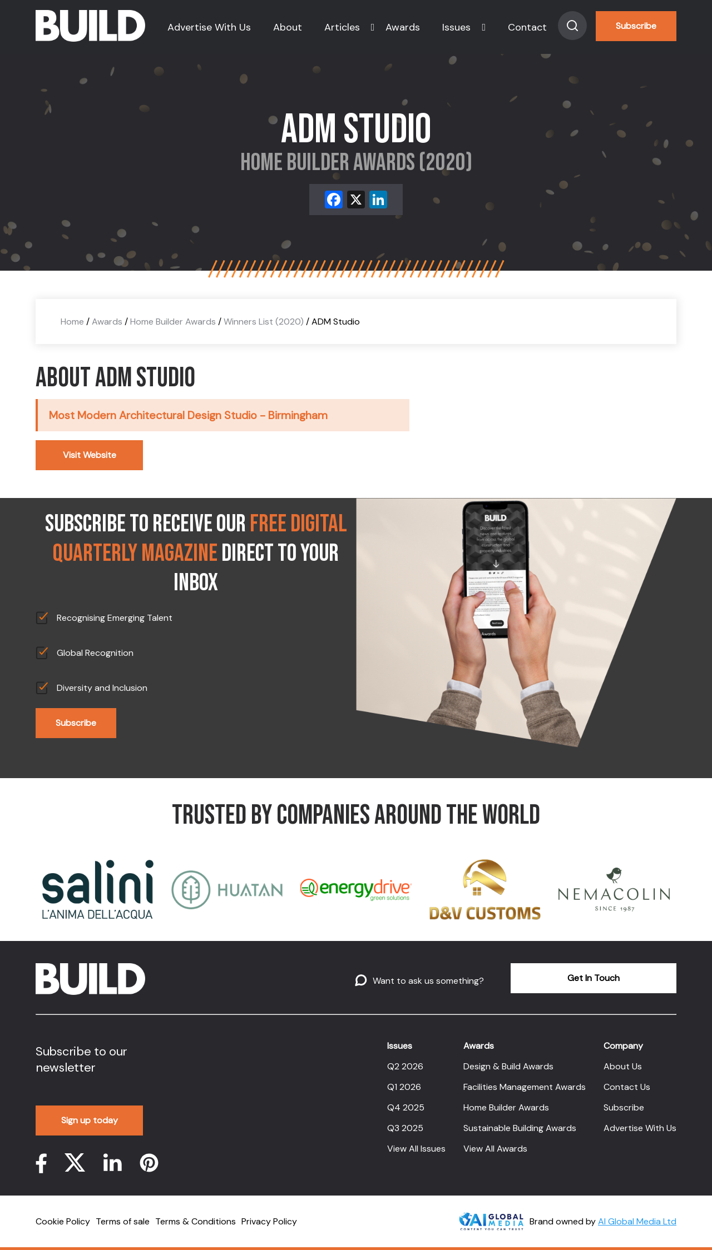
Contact (527, 27)
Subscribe (636, 26)
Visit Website (89, 455)
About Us (623, 1066)
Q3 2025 (405, 1128)
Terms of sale (123, 1221)
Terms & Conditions (195, 1221)
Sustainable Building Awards (519, 1128)
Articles (342, 27)
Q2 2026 (405, 1066)
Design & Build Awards (508, 1066)
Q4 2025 (405, 1107)
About (287, 27)
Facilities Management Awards (524, 1087)
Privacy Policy (269, 1221)
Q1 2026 (404, 1087)
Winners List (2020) (264, 321)
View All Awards (495, 1148)
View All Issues (416, 1148)
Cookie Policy (63, 1221)
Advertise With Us (209, 27)
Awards (402, 27)
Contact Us (627, 1087)
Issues (456, 27)
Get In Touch (593, 978)
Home (72, 321)
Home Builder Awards (173, 321)
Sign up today (89, 1120)
